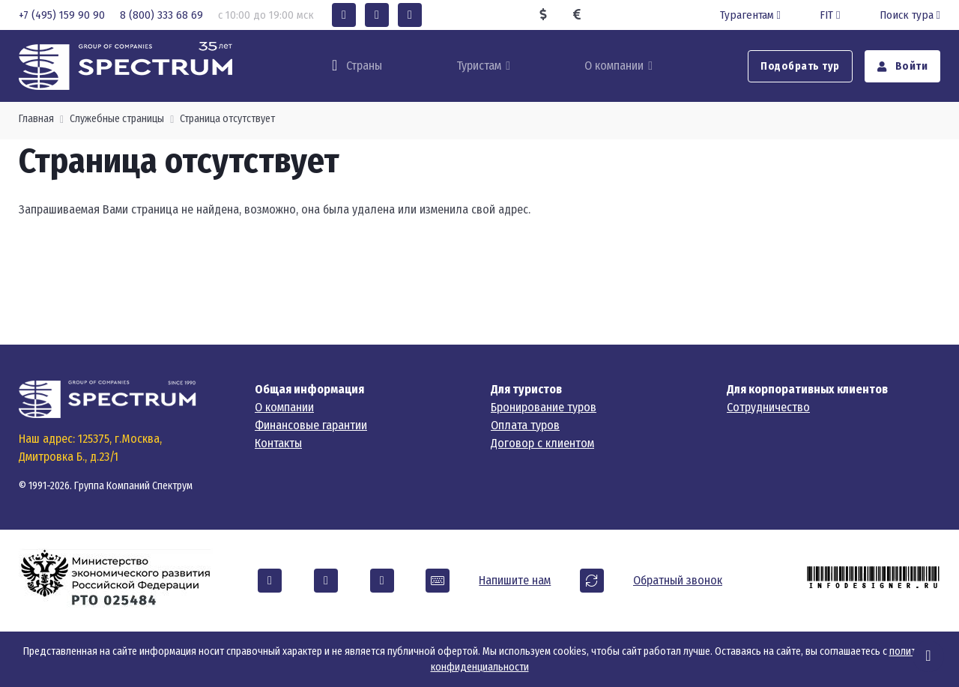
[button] (344, 15)
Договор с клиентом (542, 443)
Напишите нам (515, 580)
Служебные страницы (117, 118)
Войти (902, 66)
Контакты (278, 443)
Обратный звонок (677, 580)
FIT (831, 15)
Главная (36, 118)
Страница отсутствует (227, 118)
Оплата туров (525, 425)
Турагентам (752, 15)
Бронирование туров (543, 407)
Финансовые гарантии (311, 425)
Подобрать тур (800, 66)
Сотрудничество (768, 407)
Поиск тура (910, 15)
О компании (614, 65)
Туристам (478, 65)
